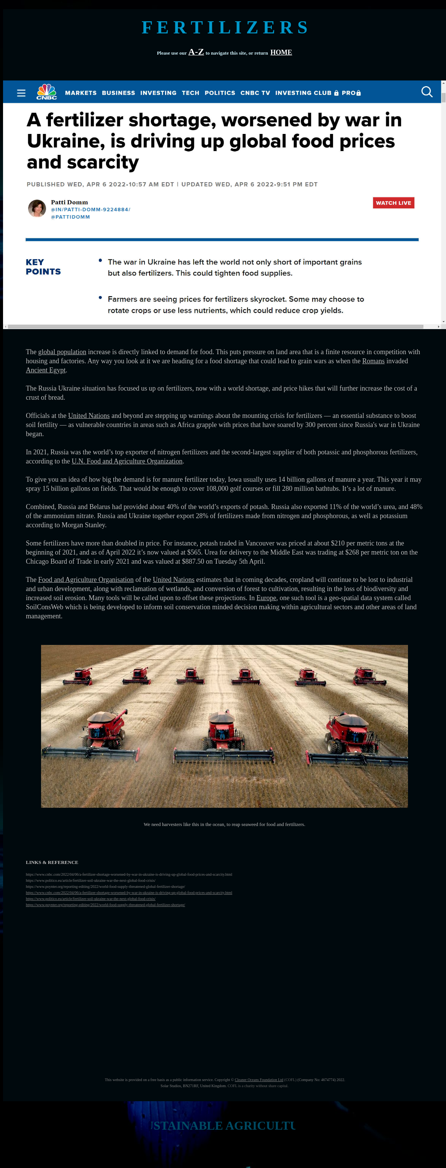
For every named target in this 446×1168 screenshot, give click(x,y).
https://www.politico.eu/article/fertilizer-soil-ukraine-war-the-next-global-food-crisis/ (91, 899)
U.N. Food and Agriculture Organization (127, 461)
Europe (266, 598)
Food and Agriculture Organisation (85, 579)
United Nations (89, 415)
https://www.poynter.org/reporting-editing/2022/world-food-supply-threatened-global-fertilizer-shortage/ (105, 905)
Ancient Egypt (45, 370)
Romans (373, 361)
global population (62, 352)
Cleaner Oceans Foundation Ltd (259, 1080)
